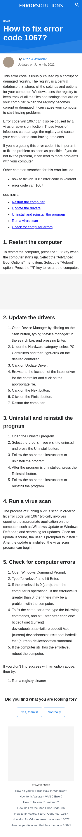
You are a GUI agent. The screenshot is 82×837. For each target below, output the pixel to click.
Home (6, 21)
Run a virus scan (25, 221)
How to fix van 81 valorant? (41, 802)
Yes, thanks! (29, 712)
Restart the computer (28, 202)
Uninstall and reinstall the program (38, 214)
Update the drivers (26, 208)
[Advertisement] (41, 291)
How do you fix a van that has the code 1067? (41, 825)
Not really (54, 712)
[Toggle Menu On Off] (5, 5)
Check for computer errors (32, 227)
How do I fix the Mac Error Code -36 (41, 808)
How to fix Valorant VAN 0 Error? (41, 796)
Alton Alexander (35, 59)
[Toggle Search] (77, 5)
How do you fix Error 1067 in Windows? (41, 790)
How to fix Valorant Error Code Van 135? (41, 813)
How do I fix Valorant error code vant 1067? (41, 819)
